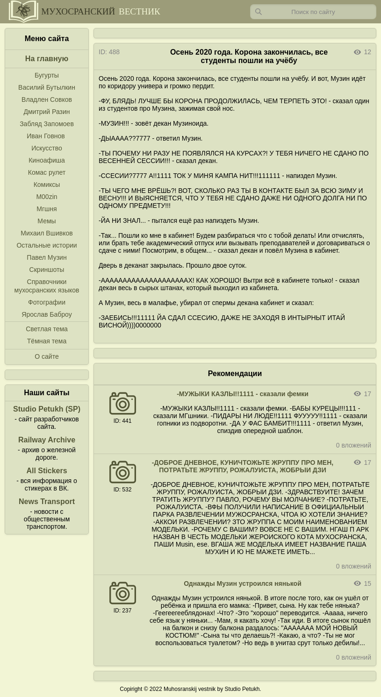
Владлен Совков (47, 99)
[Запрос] (313, 11)
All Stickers (46, 471)
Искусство (46, 148)
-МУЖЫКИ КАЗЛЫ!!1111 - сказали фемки (243, 394)
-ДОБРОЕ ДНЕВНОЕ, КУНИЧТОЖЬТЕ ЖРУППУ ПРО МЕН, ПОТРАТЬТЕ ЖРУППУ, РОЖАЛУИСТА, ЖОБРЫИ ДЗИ (242, 466)
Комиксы (47, 184)
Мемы (46, 221)
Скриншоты (47, 269)
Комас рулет (46, 172)
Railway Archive (46, 440)
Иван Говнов (46, 136)
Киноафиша (47, 160)
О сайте (46, 356)
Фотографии (46, 302)
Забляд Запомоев (47, 124)
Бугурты (47, 75)
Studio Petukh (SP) (46, 409)
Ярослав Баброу (47, 314)
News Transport (47, 501)
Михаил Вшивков (46, 233)
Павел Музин (46, 257)
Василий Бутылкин (46, 87)
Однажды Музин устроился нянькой (243, 583)
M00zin (46, 196)
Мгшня (46, 209)
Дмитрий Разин (46, 111)
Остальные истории (46, 245)
